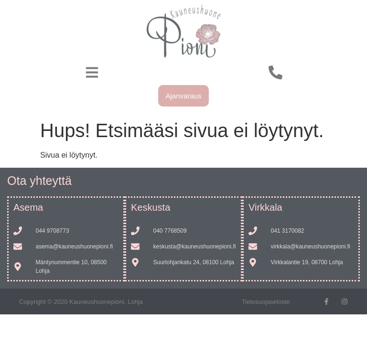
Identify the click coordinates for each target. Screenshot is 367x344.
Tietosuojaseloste (266, 301)
